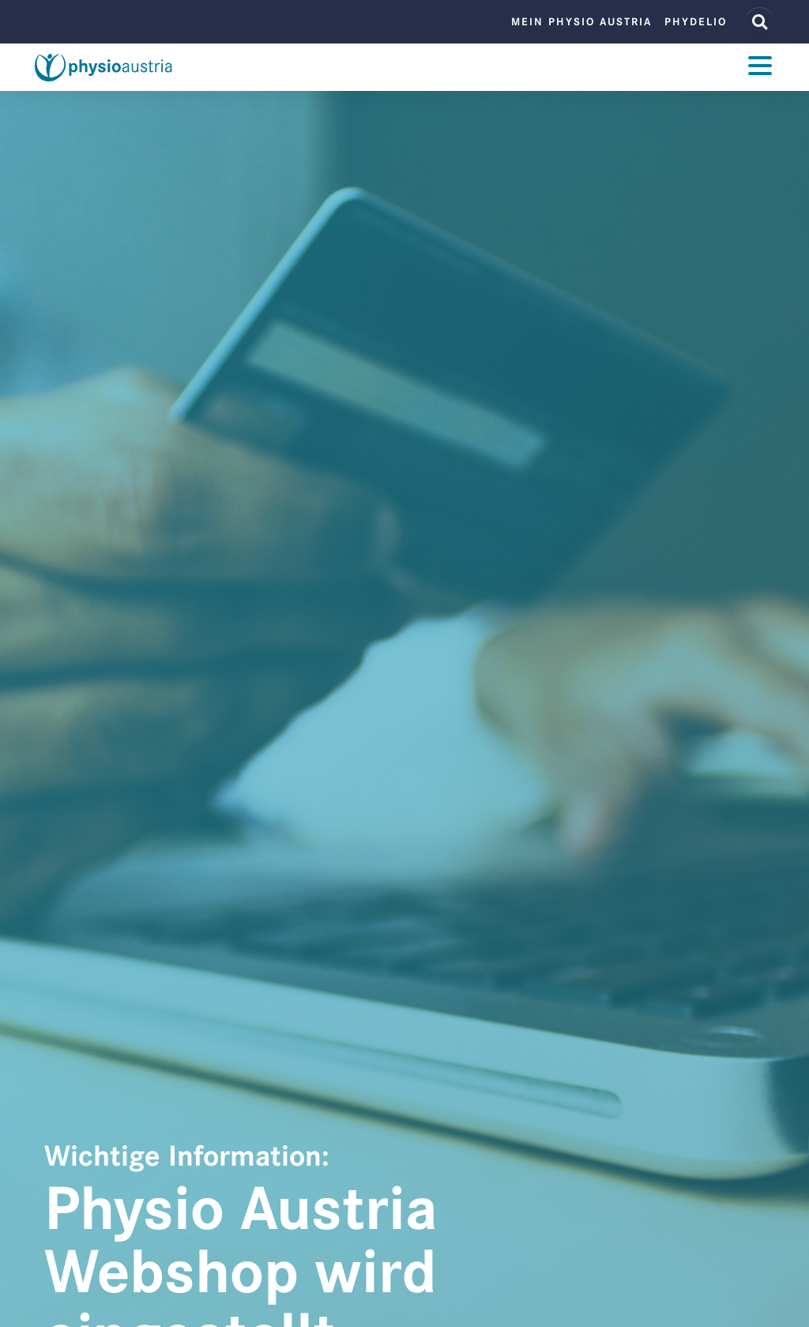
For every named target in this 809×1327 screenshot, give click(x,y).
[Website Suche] (759, 21)
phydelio (695, 21)
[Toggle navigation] (760, 67)
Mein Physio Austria (581, 21)
